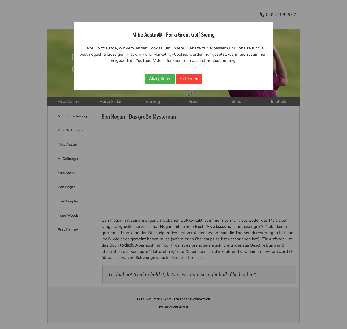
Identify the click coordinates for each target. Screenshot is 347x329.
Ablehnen (189, 79)
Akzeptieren (160, 79)
